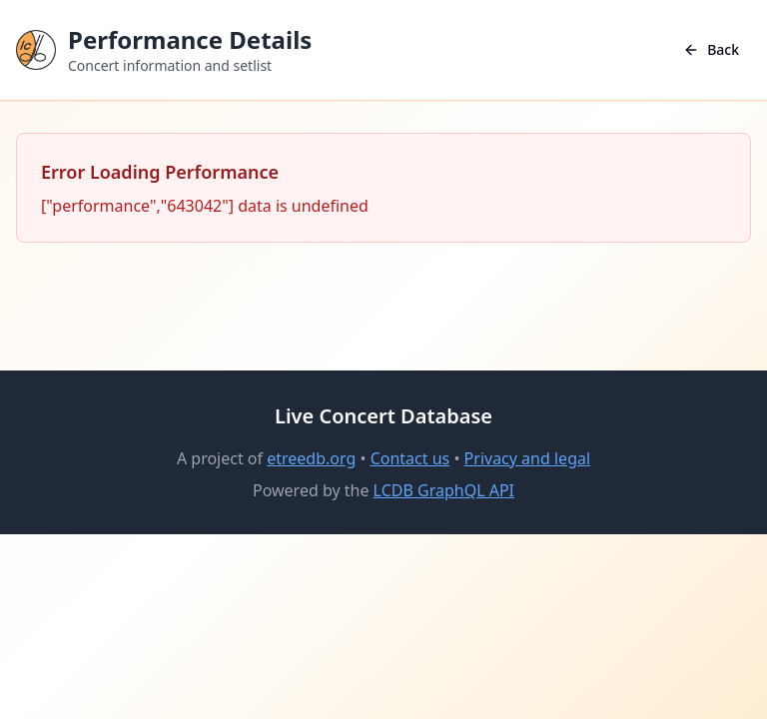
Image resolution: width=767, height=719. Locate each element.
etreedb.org (311, 458)
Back (711, 49)
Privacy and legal (527, 458)
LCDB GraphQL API (444, 490)
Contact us (410, 458)
